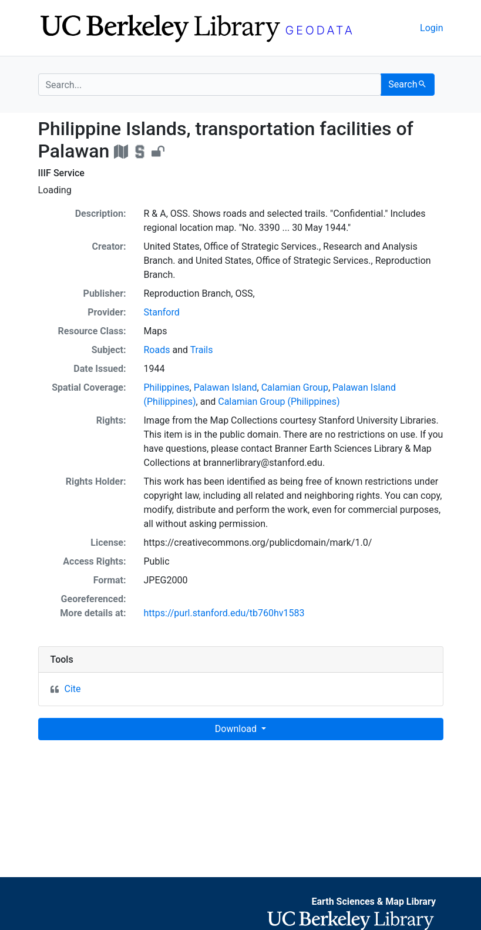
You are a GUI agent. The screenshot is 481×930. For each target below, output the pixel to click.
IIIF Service (61, 173)
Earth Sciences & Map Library (373, 901)
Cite (73, 688)
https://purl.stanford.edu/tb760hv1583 (224, 613)
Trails (201, 349)
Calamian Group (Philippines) (278, 401)
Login (431, 27)
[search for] (210, 84)
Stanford (162, 312)
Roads (157, 349)
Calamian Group (294, 387)
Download (237, 728)
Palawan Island (225, 387)
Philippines (167, 387)
